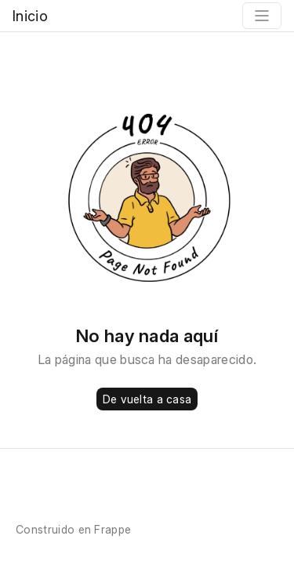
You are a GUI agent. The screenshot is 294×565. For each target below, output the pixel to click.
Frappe (112, 529)
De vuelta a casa (147, 399)
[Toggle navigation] (261, 15)
